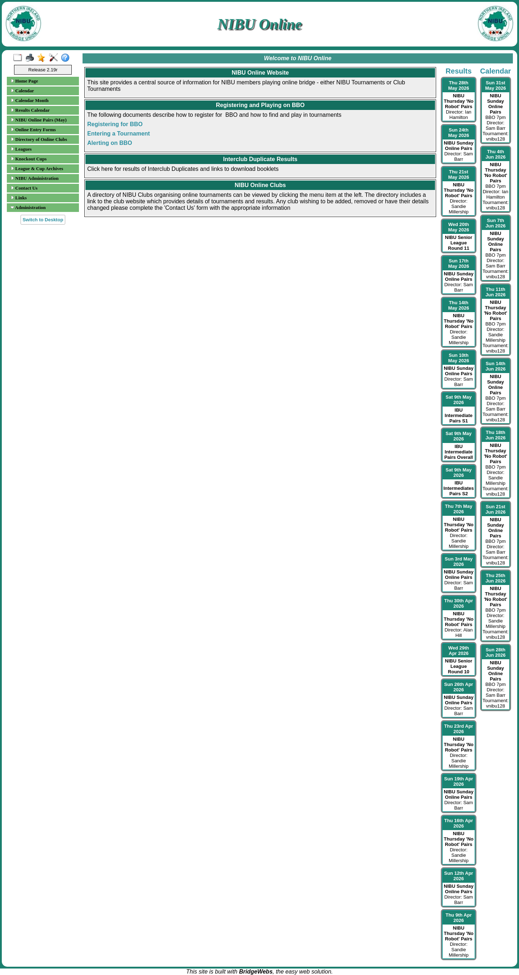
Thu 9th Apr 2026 (458, 917)
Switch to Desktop (43, 219)
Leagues (21, 149)
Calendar (22, 90)
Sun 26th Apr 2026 (458, 687)
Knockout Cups (28, 158)
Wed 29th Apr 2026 (458, 650)
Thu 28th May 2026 (458, 85)
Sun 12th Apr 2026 (458, 875)
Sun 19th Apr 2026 (458, 781)
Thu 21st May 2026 (458, 174)
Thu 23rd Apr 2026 (458, 728)
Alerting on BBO (109, 143)
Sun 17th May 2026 (458, 263)
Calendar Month (29, 100)
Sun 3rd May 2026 (459, 561)
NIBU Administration (34, 178)
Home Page (24, 81)
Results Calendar (30, 110)
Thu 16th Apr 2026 (458, 823)
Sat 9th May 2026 (458, 399)
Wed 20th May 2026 (458, 227)
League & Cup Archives (36, 168)
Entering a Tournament (118, 133)
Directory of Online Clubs (38, 139)
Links (18, 197)
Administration (28, 207)
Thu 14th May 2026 (458, 305)
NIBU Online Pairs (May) (38, 120)
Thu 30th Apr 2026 (458, 603)
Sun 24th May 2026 (458, 132)
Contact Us (23, 188)
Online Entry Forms (33, 129)
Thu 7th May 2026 (459, 509)
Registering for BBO (115, 124)
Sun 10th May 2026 (458, 358)
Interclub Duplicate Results (260, 159)
